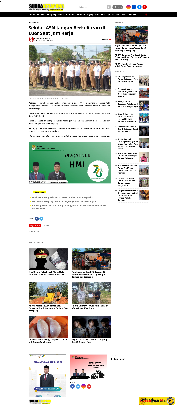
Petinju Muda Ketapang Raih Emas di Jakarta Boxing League (128, 104)
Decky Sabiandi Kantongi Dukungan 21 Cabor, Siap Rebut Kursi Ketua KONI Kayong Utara (128, 144)
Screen (118, 7)
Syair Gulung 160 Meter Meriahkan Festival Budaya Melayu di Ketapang (127, 117)
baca (105, 40)
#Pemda (45, 226)
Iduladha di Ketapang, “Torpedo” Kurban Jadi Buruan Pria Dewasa (48, 340)
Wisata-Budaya (129, 14)
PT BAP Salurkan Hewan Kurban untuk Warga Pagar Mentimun (90, 307)
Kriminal (81, 14)
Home (32, 14)
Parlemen (70, 14)
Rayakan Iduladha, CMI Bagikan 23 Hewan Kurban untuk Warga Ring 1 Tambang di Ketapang (88, 274)
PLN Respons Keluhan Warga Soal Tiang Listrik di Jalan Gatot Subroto (127, 169)
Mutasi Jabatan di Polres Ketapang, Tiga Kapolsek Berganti (128, 79)
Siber (122, 359)
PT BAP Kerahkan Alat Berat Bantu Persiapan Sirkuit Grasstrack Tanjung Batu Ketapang (48, 308)
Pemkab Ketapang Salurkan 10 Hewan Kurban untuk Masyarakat (62, 197)
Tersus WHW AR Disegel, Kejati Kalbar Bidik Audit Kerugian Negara (127, 92)
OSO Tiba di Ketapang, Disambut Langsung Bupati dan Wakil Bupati (64, 201)
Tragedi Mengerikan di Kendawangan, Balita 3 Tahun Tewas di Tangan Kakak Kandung (128, 195)
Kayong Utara (93, 14)
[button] (146, 14)
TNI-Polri (116, 14)
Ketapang (51, 14)
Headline (41, 14)
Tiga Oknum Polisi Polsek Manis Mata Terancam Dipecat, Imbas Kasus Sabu (46, 273)
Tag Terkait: (35, 226)
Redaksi (114, 359)
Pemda (61, 14)
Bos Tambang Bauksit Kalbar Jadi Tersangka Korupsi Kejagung (127, 155)
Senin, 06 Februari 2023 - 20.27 (43, 40)
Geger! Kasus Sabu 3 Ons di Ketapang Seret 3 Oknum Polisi (89, 340)
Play (170, 401)
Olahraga (105, 14)
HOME (31, 23)
